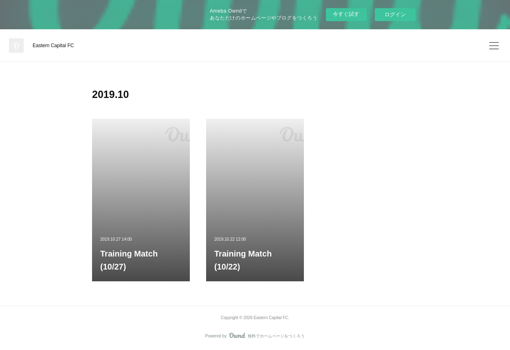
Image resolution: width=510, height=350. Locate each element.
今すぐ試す (346, 14)
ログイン (395, 14)
